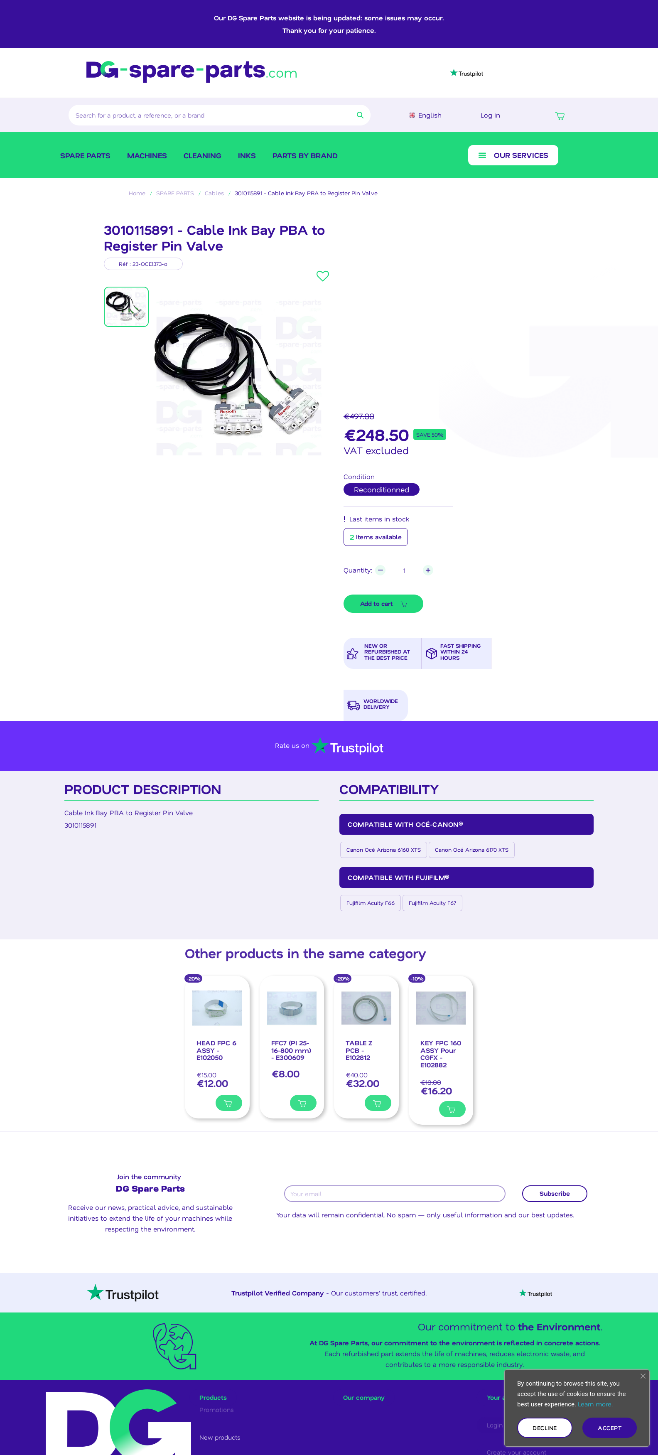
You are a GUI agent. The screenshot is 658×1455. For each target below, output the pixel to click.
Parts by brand (305, 155)
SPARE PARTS (85, 155)
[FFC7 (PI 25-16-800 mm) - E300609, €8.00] (292, 1047)
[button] (560, 115)
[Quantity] (404, 570)
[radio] (382, 489)
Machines (147, 155)
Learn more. (595, 1404)
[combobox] (202, 115)
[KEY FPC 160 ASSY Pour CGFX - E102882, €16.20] (441, 1050)
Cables (214, 193)
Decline (545, 1428)
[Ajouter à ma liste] (200, 1102)
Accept (609, 1428)
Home (137, 193)
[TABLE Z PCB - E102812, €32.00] (366, 1047)
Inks (247, 155)
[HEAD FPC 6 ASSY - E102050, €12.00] (217, 1047)
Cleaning (202, 155)
